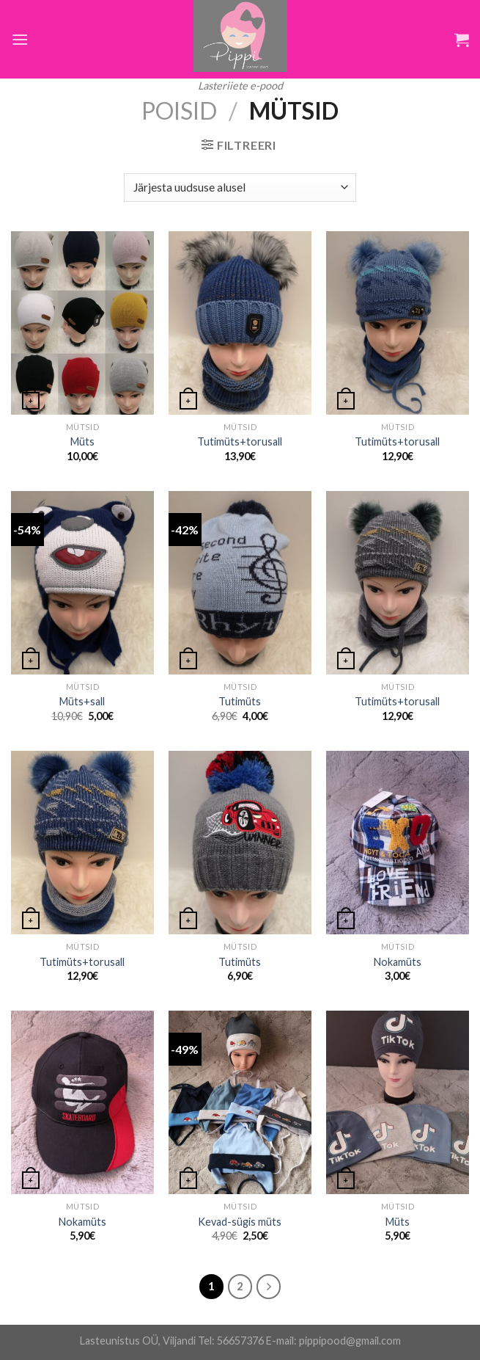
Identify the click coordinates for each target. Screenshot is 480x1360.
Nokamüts (397, 962)
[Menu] (20, 39)
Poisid (179, 110)
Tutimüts (239, 701)
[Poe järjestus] (239, 187)
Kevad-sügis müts (239, 1221)
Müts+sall (82, 701)
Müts (82, 441)
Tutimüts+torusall (239, 441)
